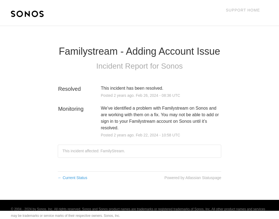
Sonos (172, 66)
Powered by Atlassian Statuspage (192, 178)
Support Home (243, 10)
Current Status (72, 178)
